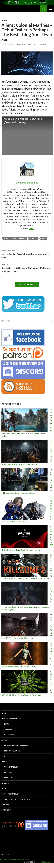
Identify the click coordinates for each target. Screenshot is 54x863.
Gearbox (33, 238)
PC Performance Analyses (16, 745)
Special (4, 761)
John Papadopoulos (26, 44)
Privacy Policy (25, 859)
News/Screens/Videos (11, 718)
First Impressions (12, 751)
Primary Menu (50, 8)
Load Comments (27, 285)
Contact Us (15, 859)
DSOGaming (6, 854)
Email (31, 228)
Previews (8, 778)
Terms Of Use (5, 859)
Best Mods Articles (10, 794)
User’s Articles (11, 767)
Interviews (6, 810)
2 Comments (42, 44)
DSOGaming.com (47, 862)
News (4, 20)
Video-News (9, 735)
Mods (3, 788)
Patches (4, 783)
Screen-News (10, 729)
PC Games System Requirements (15, 799)
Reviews (8, 772)
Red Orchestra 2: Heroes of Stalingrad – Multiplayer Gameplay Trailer (27, 268)
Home (4, 713)
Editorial (5, 805)
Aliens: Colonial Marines (15, 238)
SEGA (43, 238)
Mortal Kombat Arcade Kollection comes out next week (27, 254)
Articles (5, 740)
